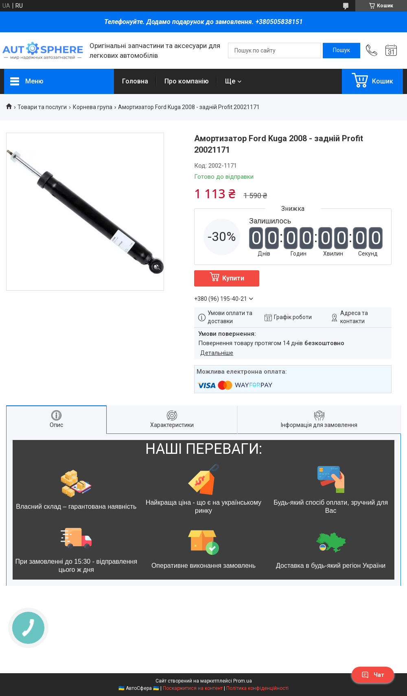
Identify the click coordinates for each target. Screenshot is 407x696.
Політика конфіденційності (257, 688)
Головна (135, 81)
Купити (233, 278)
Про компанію (186, 81)
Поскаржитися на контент (193, 688)
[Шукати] (341, 50)
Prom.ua (242, 681)
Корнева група (92, 107)
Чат (372, 674)
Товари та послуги (42, 107)
